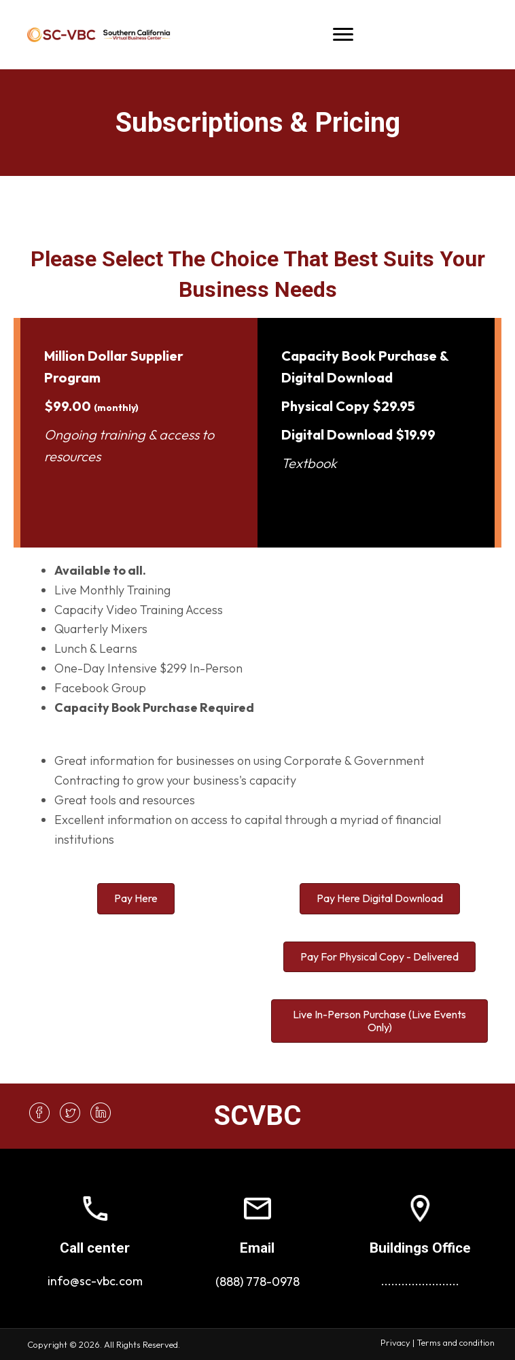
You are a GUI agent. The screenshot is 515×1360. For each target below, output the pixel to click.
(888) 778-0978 (257, 1281)
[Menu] (343, 34)
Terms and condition (455, 1342)
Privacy (395, 1342)
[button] (39, 1112)
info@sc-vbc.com (95, 1281)
